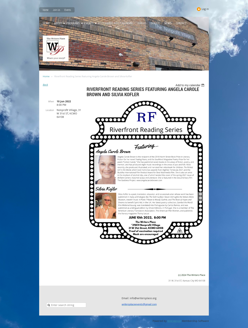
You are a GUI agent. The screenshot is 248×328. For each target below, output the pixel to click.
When (51, 101)
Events (67, 10)
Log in (205, 9)
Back (45, 84)
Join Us (56, 10)
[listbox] (190, 85)
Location (50, 110)
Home (45, 10)
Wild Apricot (174, 321)
